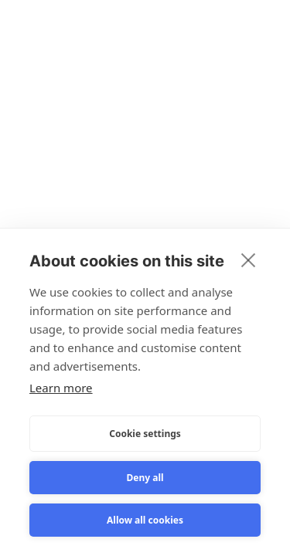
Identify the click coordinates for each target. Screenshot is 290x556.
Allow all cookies (145, 520)
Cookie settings (145, 433)
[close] (249, 259)
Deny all (144, 477)
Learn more (61, 387)
